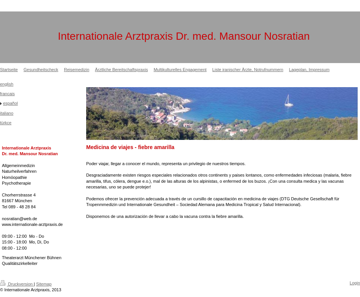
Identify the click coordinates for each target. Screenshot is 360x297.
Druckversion (17, 284)
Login (355, 283)
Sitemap (43, 284)
